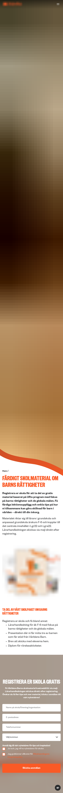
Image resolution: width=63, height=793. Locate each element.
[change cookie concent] (58, 788)
